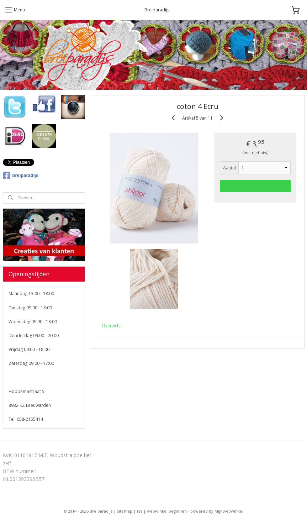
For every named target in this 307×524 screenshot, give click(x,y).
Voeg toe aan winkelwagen (255, 186)
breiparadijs (21, 175)
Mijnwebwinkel (229, 511)
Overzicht (111, 326)
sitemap (124, 511)
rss (139, 511)
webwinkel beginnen (167, 511)
